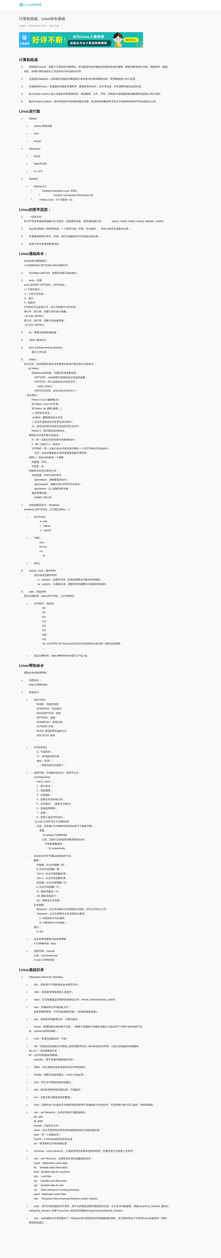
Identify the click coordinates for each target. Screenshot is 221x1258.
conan (22, 26)
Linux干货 (54, 26)
